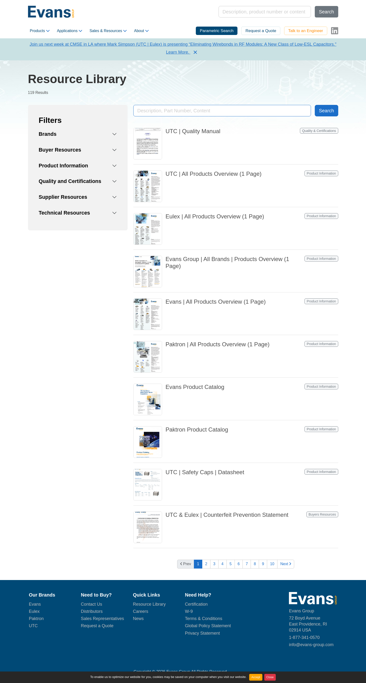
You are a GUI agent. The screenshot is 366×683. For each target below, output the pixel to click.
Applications (69, 31)
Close (270, 677)
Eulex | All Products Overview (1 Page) (215, 216)
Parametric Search (217, 30)
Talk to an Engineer (305, 30)
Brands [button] (47, 134)
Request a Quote (260, 30)
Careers (140, 611)
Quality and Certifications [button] (70, 181)
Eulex (34, 611)
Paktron (36, 618)
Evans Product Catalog (195, 387)
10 (272, 564)
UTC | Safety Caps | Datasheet (205, 472)
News (138, 618)
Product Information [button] (63, 166)
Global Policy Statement (208, 625)
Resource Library (149, 604)
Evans (35, 604)
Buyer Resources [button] (60, 150)
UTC (33, 625)
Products (40, 31)
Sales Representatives (102, 618)
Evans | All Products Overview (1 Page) (216, 301)
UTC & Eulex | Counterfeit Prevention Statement (227, 515)
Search (326, 11)
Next (285, 564)
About (141, 31)
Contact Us (91, 604)
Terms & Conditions (203, 618)
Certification (196, 604)
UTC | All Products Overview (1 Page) (214, 174)
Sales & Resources (108, 31)
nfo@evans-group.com (311, 644)
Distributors (92, 611)
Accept (255, 677)
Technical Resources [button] (64, 213)
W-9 (189, 611)
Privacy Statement (202, 633)
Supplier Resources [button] (63, 197)
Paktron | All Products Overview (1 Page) (218, 344)
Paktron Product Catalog (197, 429)
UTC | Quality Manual (193, 131)
